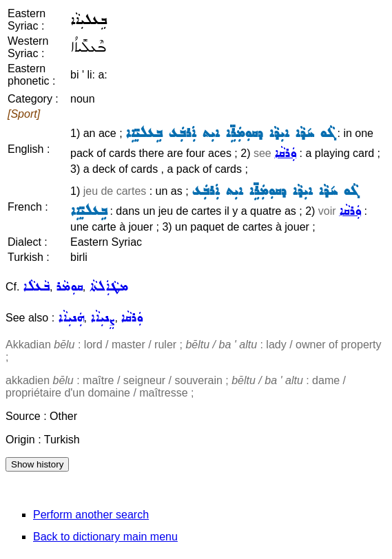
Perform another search (91, 514)
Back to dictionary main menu (105, 536)
